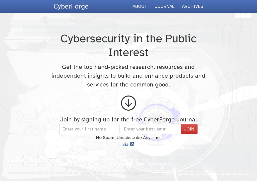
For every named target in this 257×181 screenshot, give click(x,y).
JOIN (189, 129)
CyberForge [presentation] (71, 6)
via (128, 144)
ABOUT (140, 6)
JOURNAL (164, 6)
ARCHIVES (192, 6)
